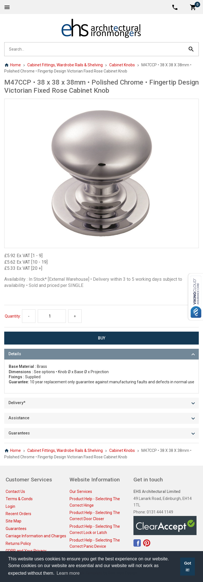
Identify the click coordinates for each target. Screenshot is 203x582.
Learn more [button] (68, 573)
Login (10, 506)
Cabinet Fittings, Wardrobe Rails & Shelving (65, 65)
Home (12, 65)
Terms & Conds (19, 499)
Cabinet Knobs (122, 65)
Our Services (81, 491)
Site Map (13, 521)
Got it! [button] (187, 566)
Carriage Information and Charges (36, 536)
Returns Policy (18, 543)
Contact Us (15, 491)
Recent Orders (18, 513)
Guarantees (16, 528)
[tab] (101, 354)
